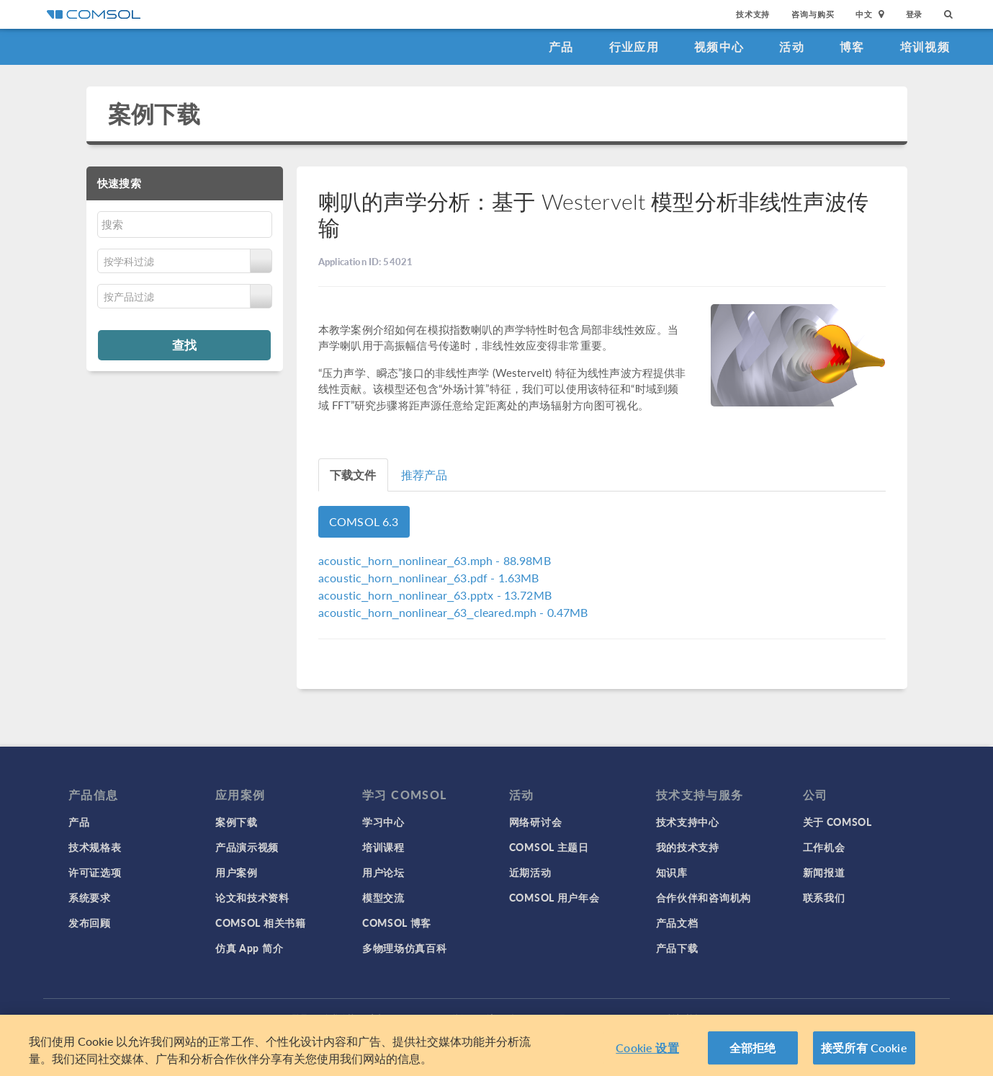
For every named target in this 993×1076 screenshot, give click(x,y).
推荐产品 (424, 474)
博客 (852, 46)
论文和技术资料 (252, 897)
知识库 (672, 872)
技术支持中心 (687, 821)
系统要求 (89, 897)
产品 (561, 46)
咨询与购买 (812, 14)
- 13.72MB (435, 595)
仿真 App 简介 (249, 948)
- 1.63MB (428, 577)
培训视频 (925, 46)
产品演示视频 (247, 847)
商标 (377, 1018)
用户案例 (236, 872)
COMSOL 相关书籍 (260, 922)
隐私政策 (339, 1018)
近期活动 (530, 872)
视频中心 (719, 46)
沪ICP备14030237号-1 (531, 1018)
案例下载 (154, 113)
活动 (791, 46)
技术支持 (753, 14)
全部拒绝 (752, 1053)
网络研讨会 (535, 821)
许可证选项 (95, 872)
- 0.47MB (453, 612)
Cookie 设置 (647, 1053)
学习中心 (383, 821)
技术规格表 (95, 847)
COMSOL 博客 (396, 922)
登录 (914, 14)
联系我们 (824, 897)
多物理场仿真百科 (404, 948)
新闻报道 (824, 872)
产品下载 (677, 948)
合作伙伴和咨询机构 (703, 897)
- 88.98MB (434, 560)
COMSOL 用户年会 (554, 897)
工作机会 (824, 847)
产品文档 (677, 922)
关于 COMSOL (837, 821)
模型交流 (383, 897)
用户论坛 (383, 872)
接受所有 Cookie (864, 1053)
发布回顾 (89, 922)
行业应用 (634, 46)
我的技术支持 (687, 847)
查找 (184, 344)
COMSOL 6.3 (364, 521)
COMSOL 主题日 (549, 847)
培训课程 (383, 847)
